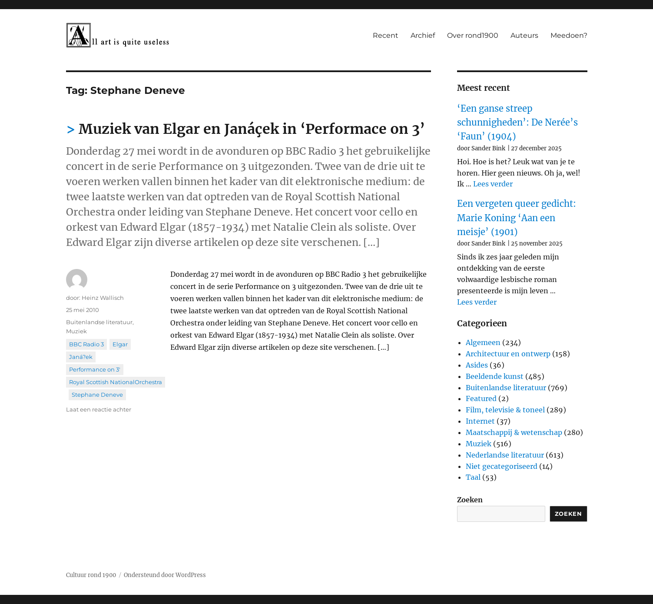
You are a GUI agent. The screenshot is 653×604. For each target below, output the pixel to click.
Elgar (120, 344)
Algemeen (483, 342)
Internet (480, 421)
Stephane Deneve (97, 394)
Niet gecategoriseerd (501, 466)
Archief (423, 35)
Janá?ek (81, 356)
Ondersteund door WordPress (165, 575)
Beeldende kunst (495, 376)
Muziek (76, 331)
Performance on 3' (94, 369)
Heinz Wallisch (103, 297)
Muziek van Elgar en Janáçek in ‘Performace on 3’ (252, 129)
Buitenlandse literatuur (99, 322)
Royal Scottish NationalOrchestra (115, 381)
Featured (481, 398)
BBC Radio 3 (86, 344)
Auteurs (524, 35)
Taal (473, 477)
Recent (385, 35)
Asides (477, 365)
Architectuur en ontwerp (508, 353)
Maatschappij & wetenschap (514, 432)
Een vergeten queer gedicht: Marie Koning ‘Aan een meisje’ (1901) (516, 217)
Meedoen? (568, 35)
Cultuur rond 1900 (91, 575)
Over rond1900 (472, 35)
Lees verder (493, 183)
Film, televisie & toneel (505, 409)
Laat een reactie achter (98, 409)
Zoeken (470, 499)
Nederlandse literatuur (505, 455)
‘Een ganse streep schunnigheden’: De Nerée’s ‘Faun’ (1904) (517, 122)
